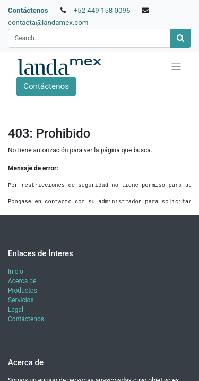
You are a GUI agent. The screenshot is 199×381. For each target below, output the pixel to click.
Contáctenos (28, 10)
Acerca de (22, 281)
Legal (15, 309)
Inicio (15, 271)
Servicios (21, 300)
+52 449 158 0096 (101, 10)
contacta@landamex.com (48, 22)
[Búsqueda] (180, 38)
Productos (22, 290)
